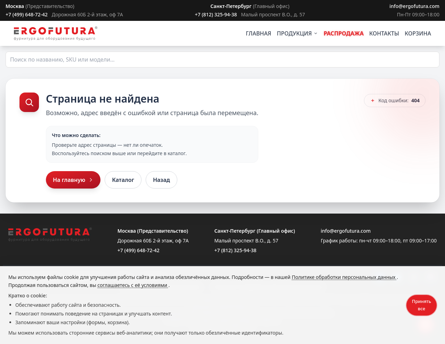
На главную (73, 180)
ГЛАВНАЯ (258, 33)
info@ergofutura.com (414, 6)
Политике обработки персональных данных (344, 277)
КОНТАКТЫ (384, 33)
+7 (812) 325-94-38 (216, 14)
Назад (161, 180)
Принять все (421, 305)
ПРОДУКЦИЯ (297, 33)
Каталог (123, 180)
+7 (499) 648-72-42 (27, 14)
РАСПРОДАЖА (344, 33)
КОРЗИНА (418, 33)
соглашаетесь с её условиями (132, 285)
